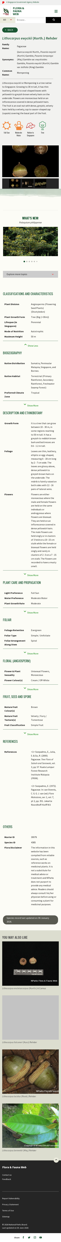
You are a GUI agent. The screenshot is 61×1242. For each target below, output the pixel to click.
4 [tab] (31, 261)
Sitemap (6, 1216)
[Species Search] (53, 19)
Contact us (7, 1175)
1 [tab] (24, 261)
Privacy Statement (10, 1204)
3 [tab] (29, 261)
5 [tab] (34, 261)
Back (10, 29)
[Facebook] (23, 1237)
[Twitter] (29, 1237)
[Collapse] (30, 345)
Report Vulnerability (11, 1198)
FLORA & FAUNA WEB (18, 11)
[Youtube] (40, 1237)
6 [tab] (36, 261)
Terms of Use (8, 1210)
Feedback (6, 1179)
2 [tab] (26, 261)
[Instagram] (35, 1237)
